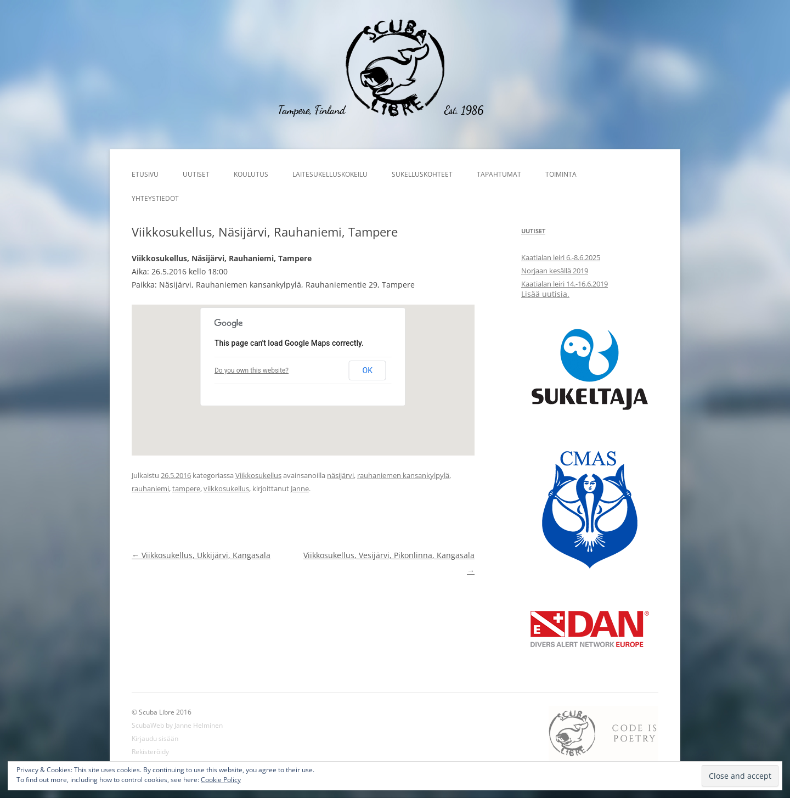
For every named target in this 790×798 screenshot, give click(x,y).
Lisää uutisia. (545, 294)
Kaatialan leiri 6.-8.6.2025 (560, 257)
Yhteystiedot (155, 198)
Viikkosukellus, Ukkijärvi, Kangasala (201, 555)
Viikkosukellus (258, 475)
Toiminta (561, 174)
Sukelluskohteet (422, 174)
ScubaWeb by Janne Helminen (177, 725)
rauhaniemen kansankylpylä (403, 475)
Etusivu (145, 174)
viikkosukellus (226, 488)
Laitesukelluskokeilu (330, 174)
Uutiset (196, 174)
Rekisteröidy (150, 751)
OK (368, 370)
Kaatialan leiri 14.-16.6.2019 (564, 284)
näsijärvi (340, 475)
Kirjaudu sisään (155, 738)
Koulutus (251, 174)
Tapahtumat (499, 174)
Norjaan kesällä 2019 (554, 271)
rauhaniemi (150, 488)
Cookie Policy (221, 779)
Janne (300, 488)
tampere (186, 488)
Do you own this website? (252, 370)
